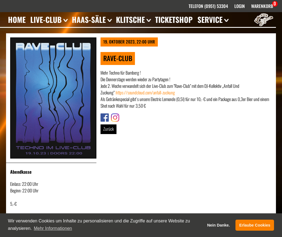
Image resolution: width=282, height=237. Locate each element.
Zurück (108, 129)
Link (104, 116)
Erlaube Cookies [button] (254, 225)
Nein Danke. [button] (218, 225)
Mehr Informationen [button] (53, 228)
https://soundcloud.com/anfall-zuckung (145, 92)
